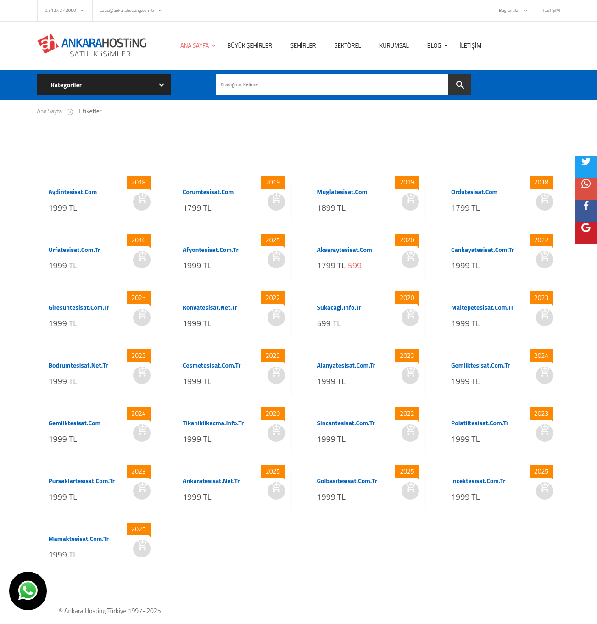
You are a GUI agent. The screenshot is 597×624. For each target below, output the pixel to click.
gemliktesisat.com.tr (480, 365)
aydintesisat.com (73, 191)
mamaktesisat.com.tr (79, 538)
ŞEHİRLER (303, 45)
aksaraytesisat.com (344, 249)
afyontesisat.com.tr (211, 249)
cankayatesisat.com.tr (482, 249)
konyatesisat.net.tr (210, 307)
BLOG (434, 45)
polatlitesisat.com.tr (479, 423)
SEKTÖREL (348, 45)
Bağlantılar (509, 10)
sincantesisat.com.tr (346, 423)
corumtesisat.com (208, 191)
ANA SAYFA (194, 45)
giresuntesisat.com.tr (79, 307)
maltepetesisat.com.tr (482, 307)
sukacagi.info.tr (339, 307)
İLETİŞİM (551, 10)
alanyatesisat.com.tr (346, 365)
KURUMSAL (394, 45)
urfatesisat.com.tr (74, 249)
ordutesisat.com (474, 191)
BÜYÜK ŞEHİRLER (249, 45)
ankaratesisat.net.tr (211, 480)
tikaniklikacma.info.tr (213, 423)
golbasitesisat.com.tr (347, 480)
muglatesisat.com (342, 191)
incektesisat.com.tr (478, 480)
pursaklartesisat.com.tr (82, 480)
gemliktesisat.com (75, 423)
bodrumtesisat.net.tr (78, 365)
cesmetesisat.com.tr (211, 365)
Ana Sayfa (49, 111)
